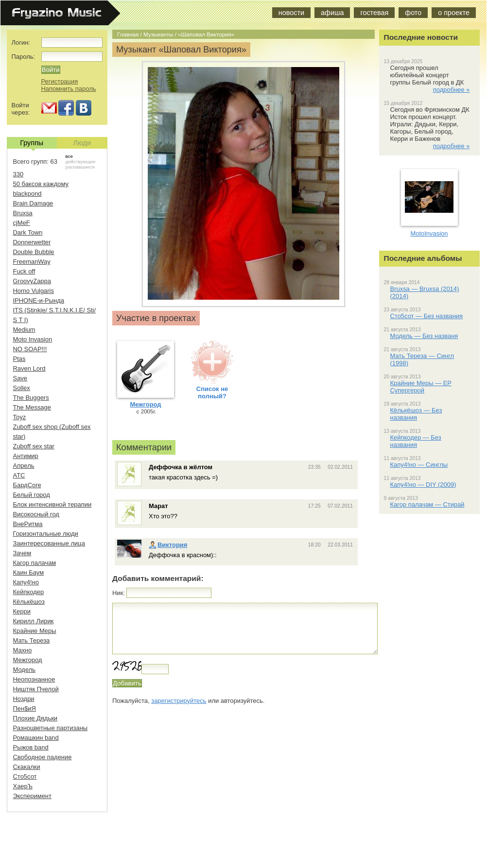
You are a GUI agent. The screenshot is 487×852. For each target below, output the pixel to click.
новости (291, 13)
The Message (32, 407)
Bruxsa (23, 213)
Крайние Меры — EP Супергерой (421, 386)
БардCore (27, 485)
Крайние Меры (34, 630)
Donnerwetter (32, 242)
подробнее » (451, 89)
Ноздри (24, 698)
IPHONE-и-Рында (38, 300)
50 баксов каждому (41, 183)
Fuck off (24, 271)
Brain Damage (33, 203)
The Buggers (31, 397)
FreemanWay (32, 261)
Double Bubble (33, 252)
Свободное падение (42, 757)
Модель (24, 669)
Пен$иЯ (24, 708)
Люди (82, 143)
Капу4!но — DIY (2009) (423, 484)
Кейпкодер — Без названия (415, 441)
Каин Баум (28, 572)
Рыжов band (31, 747)
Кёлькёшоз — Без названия (416, 414)
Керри (22, 611)
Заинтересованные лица (49, 543)
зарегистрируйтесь (178, 700)
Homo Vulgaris (33, 290)
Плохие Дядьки (35, 718)
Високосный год (36, 514)
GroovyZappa (32, 281)
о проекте (454, 13)
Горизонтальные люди (45, 533)
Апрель (24, 465)
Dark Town (28, 232)
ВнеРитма (28, 524)
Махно (22, 650)
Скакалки (26, 766)
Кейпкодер (28, 592)
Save (20, 378)
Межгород (27, 660)
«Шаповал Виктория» (206, 34)
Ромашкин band (36, 737)
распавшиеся (80, 167)
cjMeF (21, 222)
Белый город (31, 494)
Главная (128, 34)
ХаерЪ (23, 786)
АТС (19, 475)
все (69, 156)
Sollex (21, 388)
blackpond (27, 193)
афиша (332, 13)
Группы (31, 144)
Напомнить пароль (68, 88)
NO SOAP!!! (30, 349)
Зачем (22, 553)
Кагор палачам (34, 562)
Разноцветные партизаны (50, 728)
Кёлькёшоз (29, 601)
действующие (81, 161)
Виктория (168, 544)
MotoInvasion (429, 233)
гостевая (374, 13)
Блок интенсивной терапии (52, 504)
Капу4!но (26, 582)
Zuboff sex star (33, 446)
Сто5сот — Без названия (426, 316)
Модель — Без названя (424, 336)
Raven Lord (29, 368)
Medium (24, 329)
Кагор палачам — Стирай (427, 504)
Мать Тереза (31, 640)
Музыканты (158, 34)
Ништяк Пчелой (36, 689)
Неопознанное (34, 679)
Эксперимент (32, 796)
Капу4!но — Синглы (419, 464)
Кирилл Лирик (33, 621)
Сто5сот (25, 776)
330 (18, 174)
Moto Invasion (32, 339)
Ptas (19, 358)
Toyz (19, 417)
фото (413, 13)
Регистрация (59, 81)
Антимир (25, 456)
